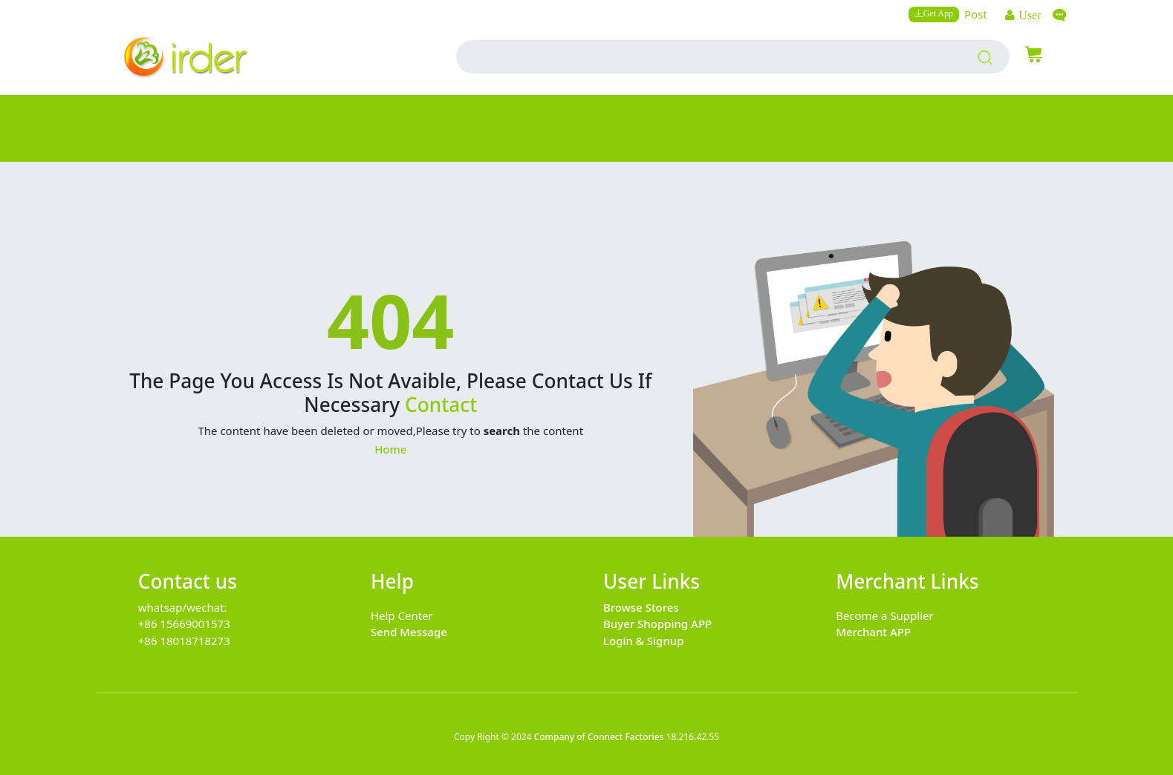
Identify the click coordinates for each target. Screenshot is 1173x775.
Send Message (409, 631)
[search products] (985, 57)
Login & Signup (643, 640)
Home (390, 449)
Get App (938, 13)
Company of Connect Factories (599, 736)
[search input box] (699, 56)
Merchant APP (873, 631)
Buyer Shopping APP (657, 623)
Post (975, 14)
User (1028, 15)
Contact (441, 404)
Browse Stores (641, 607)
